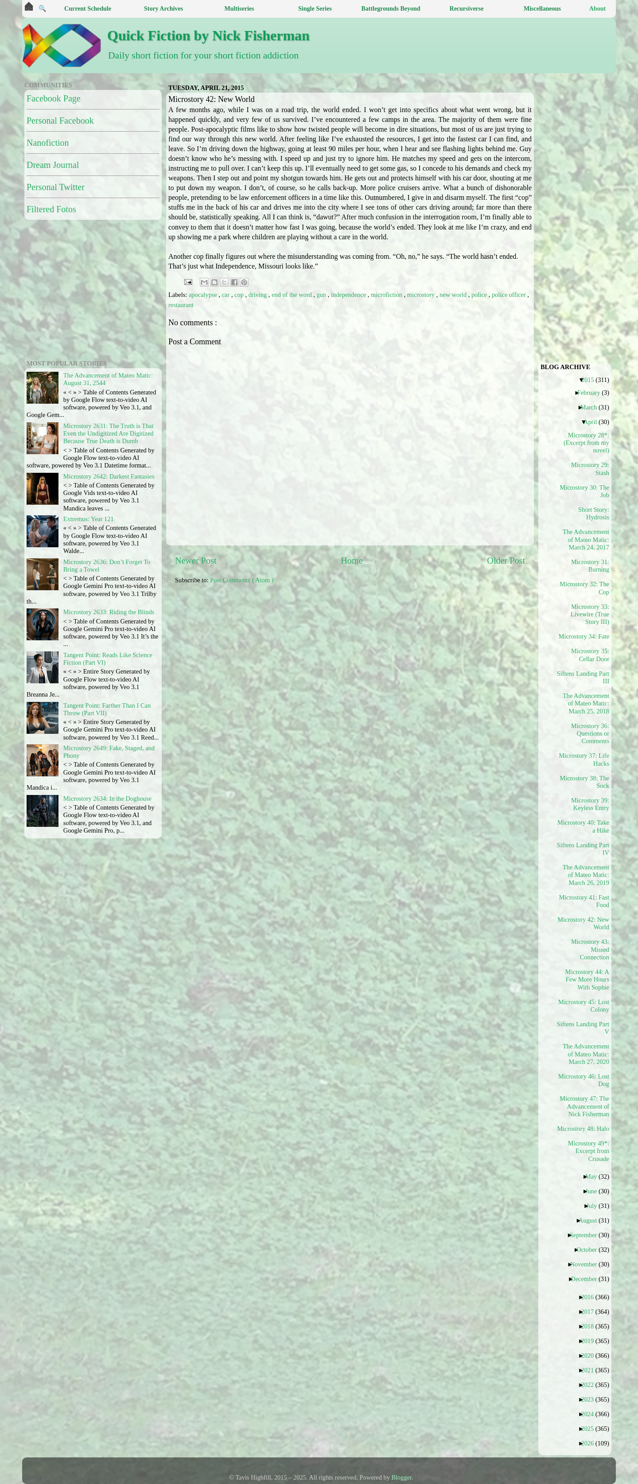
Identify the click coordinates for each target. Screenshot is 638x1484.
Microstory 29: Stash (590, 468)
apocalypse (204, 294)
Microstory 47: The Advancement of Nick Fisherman (586, 1106)
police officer (509, 294)
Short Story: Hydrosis (593, 513)
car (226, 294)
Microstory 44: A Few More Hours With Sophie (587, 979)
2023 (590, 1399)
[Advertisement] (390, 653)
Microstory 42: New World (586, 923)
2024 (590, 1414)
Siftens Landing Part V (586, 1027)
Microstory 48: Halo (586, 1128)
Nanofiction (48, 143)
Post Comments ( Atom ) (241, 580)
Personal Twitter (56, 187)
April (593, 421)
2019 (590, 1340)
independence (349, 294)
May (594, 1176)
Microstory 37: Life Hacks (586, 759)
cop (239, 294)
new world (454, 294)
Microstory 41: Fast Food (586, 901)
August (591, 1220)
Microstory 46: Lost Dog (586, 1080)
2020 (590, 1355)
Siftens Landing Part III (586, 677)
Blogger (402, 1477)
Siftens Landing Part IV (586, 848)
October (590, 1249)
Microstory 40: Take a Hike (586, 826)
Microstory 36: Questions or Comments (590, 733)
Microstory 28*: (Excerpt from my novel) (586, 443)
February (592, 392)
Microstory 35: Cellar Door (590, 654)
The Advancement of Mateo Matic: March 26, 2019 (586, 875)
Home (351, 560)
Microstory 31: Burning (590, 565)
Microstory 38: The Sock (586, 782)
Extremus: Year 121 (88, 518)
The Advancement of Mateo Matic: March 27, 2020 (586, 1054)
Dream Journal (53, 165)
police (480, 294)
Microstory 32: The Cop (586, 587)
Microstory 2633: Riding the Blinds (108, 611)
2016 (590, 1297)
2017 (590, 1311)
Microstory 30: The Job (586, 491)
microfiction (387, 294)
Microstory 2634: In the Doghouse (107, 798)
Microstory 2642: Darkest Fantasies (109, 476)
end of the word (292, 294)
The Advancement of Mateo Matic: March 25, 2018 (586, 703)
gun (322, 294)
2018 (590, 1326)
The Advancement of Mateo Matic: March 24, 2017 (586, 539)
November (587, 1264)
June (594, 1191)
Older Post (506, 560)
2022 (590, 1384)
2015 (591, 379)
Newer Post (196, 560)
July (595, 1205)
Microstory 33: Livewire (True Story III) (590, 614)
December (587, 1278)
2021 (590, 1370)
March (592, 407)
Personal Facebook (60, 120)
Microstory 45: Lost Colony (586, 1005)
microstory (421, 294)
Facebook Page (54, 98)
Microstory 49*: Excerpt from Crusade (588, 1151)
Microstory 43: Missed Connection (590, 949)
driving (258, 294)
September (586, 1235)
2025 (590, 1428)
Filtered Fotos (51, 209)
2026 (590, 1443)
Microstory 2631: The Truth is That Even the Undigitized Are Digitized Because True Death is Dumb (108, 433)
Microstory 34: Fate (587, 636)
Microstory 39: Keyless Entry (590, 804)
